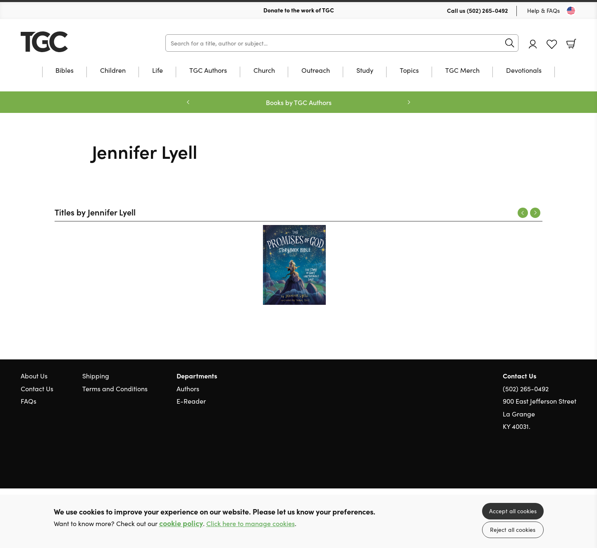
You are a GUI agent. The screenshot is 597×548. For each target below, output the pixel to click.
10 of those (72, 41)
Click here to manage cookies (250, 523)
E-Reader (191, 400)
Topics (409, 70)
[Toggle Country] (571, 10)
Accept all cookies (513, 511)
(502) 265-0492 (487, 10)
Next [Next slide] (409, 102)
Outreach (315, 70)
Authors (188, 388)
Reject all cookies (512, 529)
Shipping (95, 375)
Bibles (64, 70)
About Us (34, 375)
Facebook (558, 465)
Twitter (542, 466)
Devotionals (524, 70)
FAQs (28, 400)
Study (364, 70)
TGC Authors (208, 70)
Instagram (572, 466)
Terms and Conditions (115, 388)
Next (535, 213)
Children (113, 70)
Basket (571, 44)
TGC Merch (462, 70)
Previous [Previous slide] (188, 102)
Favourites (552, 44)
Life (157, 70)
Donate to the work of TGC (298, 10)
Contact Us (37, 388)
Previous (523, 213)
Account (533, 44)
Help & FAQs (543, 10)
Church (264, 70)
